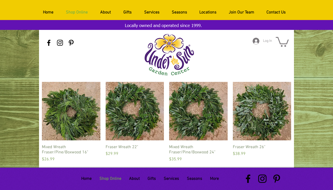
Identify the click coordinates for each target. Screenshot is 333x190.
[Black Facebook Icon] (49, 43)
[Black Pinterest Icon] (71, 43)
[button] (282, 41)
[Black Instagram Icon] (60, 43)
